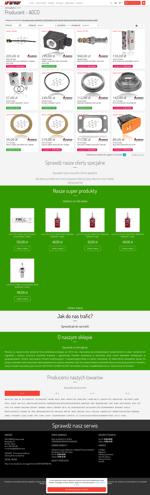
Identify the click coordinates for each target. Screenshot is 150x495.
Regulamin (102, 452)
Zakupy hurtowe (104, 459)
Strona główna (10, 8)
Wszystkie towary (28, 20)
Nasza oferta (41, 3)
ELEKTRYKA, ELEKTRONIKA (44, 20)
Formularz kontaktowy (21, 453)
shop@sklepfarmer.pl (17, 448)
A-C (22, 393)
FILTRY (55, 20)
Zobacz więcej (22, 248)
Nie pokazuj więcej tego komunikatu (77, 489)
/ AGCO (18, 8)
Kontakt (51, 3)
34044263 (8, 453)
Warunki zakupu (104, 457)
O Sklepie (101, 450)
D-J (57, 393)
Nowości (79, 3)
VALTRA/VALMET (92, 20)
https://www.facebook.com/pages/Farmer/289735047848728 (28, 464)
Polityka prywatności (105, 454)
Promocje (59, 3)
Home (32, 3)
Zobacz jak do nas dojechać (14, 455)
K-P (93, 393)
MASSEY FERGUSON (65, 20)
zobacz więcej (75, 308)
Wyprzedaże (69, 3)
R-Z (128, 393)
